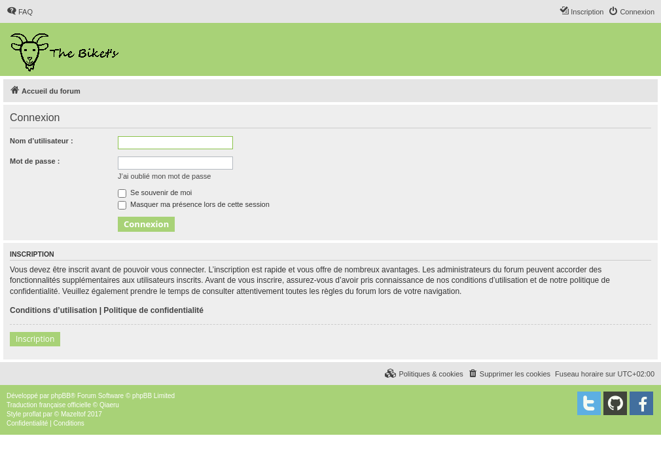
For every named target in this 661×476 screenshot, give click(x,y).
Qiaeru (109, 405)
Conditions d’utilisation (53, 310)
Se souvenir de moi (155, 192)
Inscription (35, 338)
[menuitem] (20, 12)
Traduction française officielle (49, 405)
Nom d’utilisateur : (41, 141)
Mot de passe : (35, 161)
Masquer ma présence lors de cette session (194, 204)
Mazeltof (73, 414)
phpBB (61, 395)
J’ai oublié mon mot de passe (164, 176)
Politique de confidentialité (153, 310)
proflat (32, 414)
